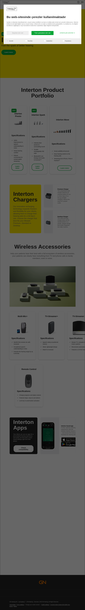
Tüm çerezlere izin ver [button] (42, 33)
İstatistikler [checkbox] (48, 41)
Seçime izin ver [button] (17, 33)
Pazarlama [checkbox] (67, 41)
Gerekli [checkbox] (10, 41)
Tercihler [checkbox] (29, 41)
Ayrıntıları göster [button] (67, 33)
